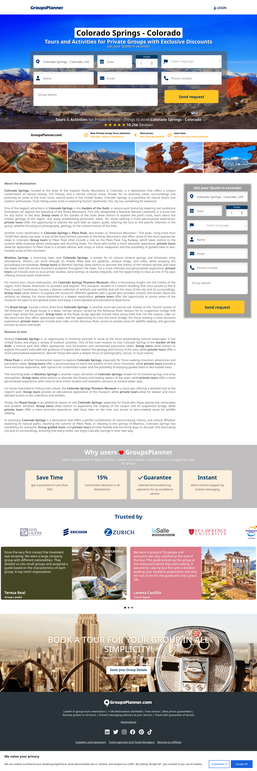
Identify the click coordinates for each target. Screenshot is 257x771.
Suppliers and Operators (91, 742)
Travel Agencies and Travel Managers (132, 742)
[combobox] (191, 61)
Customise (218, 764)
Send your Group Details (128, 670)
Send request (191, 96)
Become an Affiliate (169, 742)
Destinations (128, 722)
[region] (128, 761)
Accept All (241, 764)
